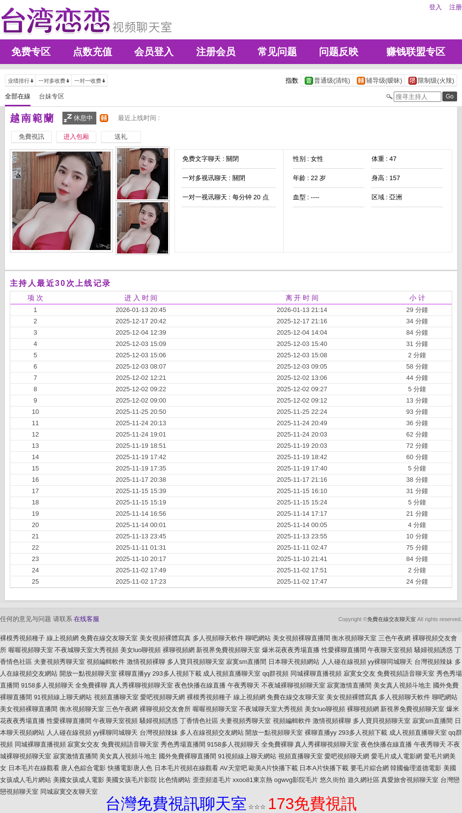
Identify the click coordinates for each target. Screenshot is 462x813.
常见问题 (277, 51)
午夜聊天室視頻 (390, 650)
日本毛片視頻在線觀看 (186, 768)
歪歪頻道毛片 (212, 779)
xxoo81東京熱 (252, 779)
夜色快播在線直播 (200, 685)
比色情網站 (175, 779)
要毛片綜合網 (369, 768)
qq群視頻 (275, 673)
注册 (455, 7)
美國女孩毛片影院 (131, 779)
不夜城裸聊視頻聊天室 (293, 685)
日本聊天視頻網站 (293, 661)
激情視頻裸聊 (146, 661)
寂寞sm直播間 (246, 661)
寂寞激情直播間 (349, 685)
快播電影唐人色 (130, 768)
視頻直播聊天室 (116, 697)
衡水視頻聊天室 (354, 638)
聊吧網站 (258, 638)
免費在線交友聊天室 (391, 619)
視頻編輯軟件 (106, 661)
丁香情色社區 (199, 720)
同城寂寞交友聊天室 (69, 791)
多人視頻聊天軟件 (218, 638)
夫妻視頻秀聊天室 (59, 661)
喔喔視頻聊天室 (30, 650)
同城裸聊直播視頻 (316, 673)
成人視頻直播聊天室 (231, 673)
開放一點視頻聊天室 (88, 673)
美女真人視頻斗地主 (402, 685)
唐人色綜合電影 (83, 768)
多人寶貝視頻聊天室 (196, 661)
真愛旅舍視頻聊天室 (409, 779)
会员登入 (153, 51)
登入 (435, 7)
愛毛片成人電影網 (396, 756)
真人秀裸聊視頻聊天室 (141, 685)
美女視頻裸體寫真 (165, 638)
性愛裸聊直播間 (343, 650)
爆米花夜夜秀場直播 (290, 650)
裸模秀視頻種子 (22, 638)
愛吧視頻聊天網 (162, 697)
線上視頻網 (63, 638)
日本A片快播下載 (323, 768)
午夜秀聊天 (244, 685)
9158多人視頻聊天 (47, 685)
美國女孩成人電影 (78, 779)
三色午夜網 (394, 638)
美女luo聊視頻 (140, 650)
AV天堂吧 (233, 768)
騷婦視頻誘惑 (433, 650)
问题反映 (338, 51)
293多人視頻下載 (177, 673)
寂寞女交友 (359, 673)
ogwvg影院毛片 (296, 779)
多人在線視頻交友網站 (212, 732)
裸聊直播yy (134, 673)
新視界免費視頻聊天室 (228, 650)
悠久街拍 (333, 779)
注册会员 (215, 51)
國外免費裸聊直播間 (187, 756)
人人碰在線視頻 (343, 661)
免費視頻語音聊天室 (405, 673)
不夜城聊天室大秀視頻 (86, 650)
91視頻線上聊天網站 (63, 697)
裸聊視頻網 (179, 650)
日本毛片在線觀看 (33, 768)
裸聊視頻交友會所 (165, 709)
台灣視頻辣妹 (433, 661)
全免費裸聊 (91, 685)
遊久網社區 (363, 779)
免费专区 (31, 51)
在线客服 (86, 619)
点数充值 (92, 51)
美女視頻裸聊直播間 (301, 638)
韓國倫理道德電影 (415, 768)
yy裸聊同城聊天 (390, 661)
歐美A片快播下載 (273, 768)
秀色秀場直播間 (183, 744)
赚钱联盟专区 (415, 51)
